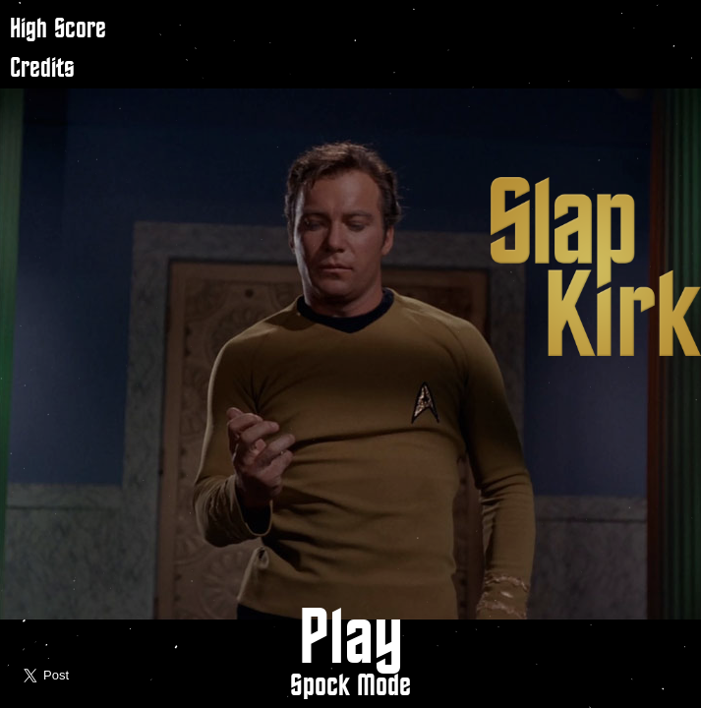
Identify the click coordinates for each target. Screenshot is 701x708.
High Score (58, 29)
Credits (42, 68)
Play (351, 640)
